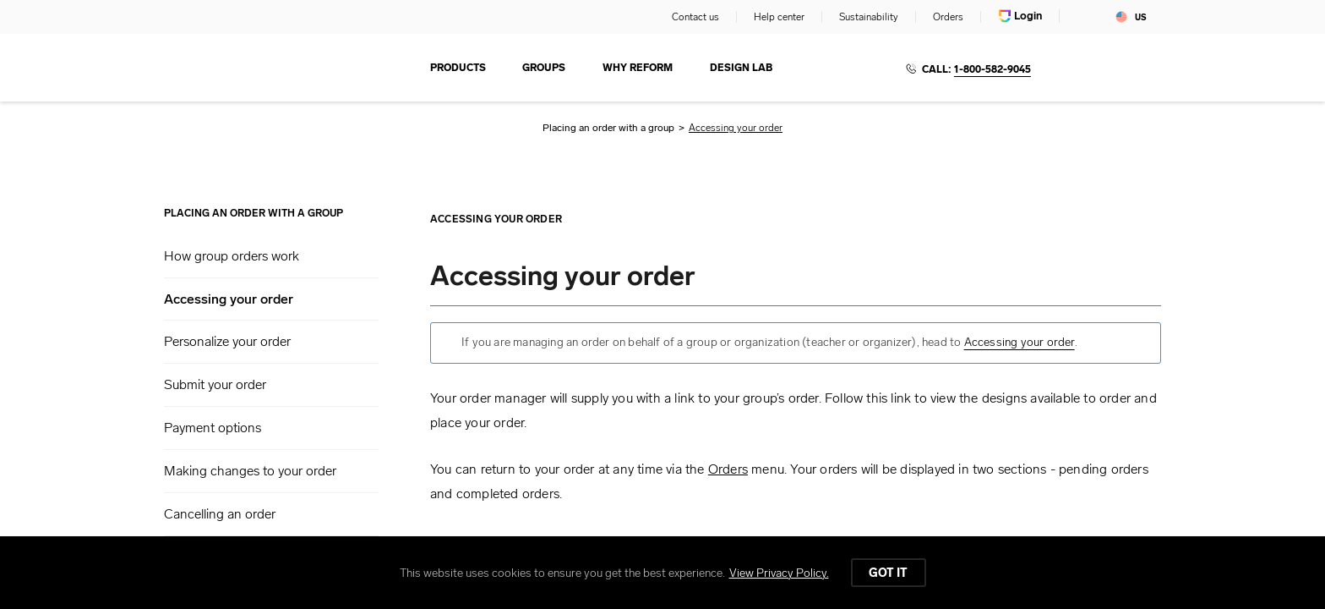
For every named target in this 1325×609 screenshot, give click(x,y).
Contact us (695, 17)
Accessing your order (228, 299)
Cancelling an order (219, 514)
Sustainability (868, 17)
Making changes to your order (250, 471)
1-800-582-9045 (992, 69)
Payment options (212, 428)
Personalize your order (227, 341)
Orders (948, 17)
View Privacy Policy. (779, 573)
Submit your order (215, 384)
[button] (271, 256)
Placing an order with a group (608, 128)
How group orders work (231, 256)
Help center (779, 17)
